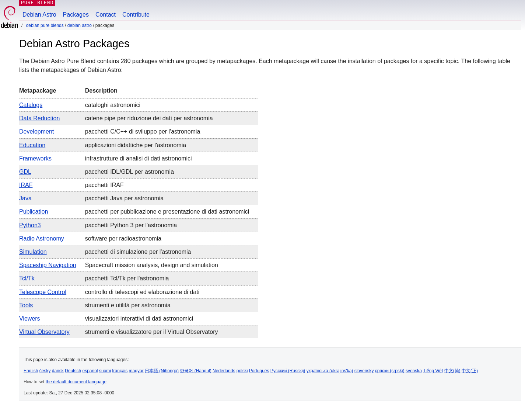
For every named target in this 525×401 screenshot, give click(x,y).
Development (36, 131)
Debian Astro (39, 14)
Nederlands (224, 370)
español (90, 370)
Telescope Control (42, 292)
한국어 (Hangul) (195, 370)
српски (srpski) (390, 370)
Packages (76, 14)
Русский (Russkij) (287, 370)
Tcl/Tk (27, 278)
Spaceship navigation (47, 265)
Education (32, 145)
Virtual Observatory (44, 332)
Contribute (136, 14)
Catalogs (30, 105)
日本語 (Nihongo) (162, 370)
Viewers (29, 318)
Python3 (30, 225)
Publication (33, 211)
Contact (105, 14)
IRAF (25, 185)
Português (259, 370)
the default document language (76, 381)
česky (45, 370)
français (119, 370)
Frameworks (35, 158)
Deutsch (73, 370)
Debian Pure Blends (45, 25)
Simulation (33, 252)
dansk (58, 370)
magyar (136, 370)
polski (242, 370)
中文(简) (452, 370)
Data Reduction (39, 118)
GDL (25, 172)
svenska (414, 370)
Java (25, 198)
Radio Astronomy (41, 238)
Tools (26, 305)
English (31, 370)
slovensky (364, 370)
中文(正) (470, 370)
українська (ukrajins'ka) (330, 370)
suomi (105, 370)
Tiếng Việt (433, 370)
